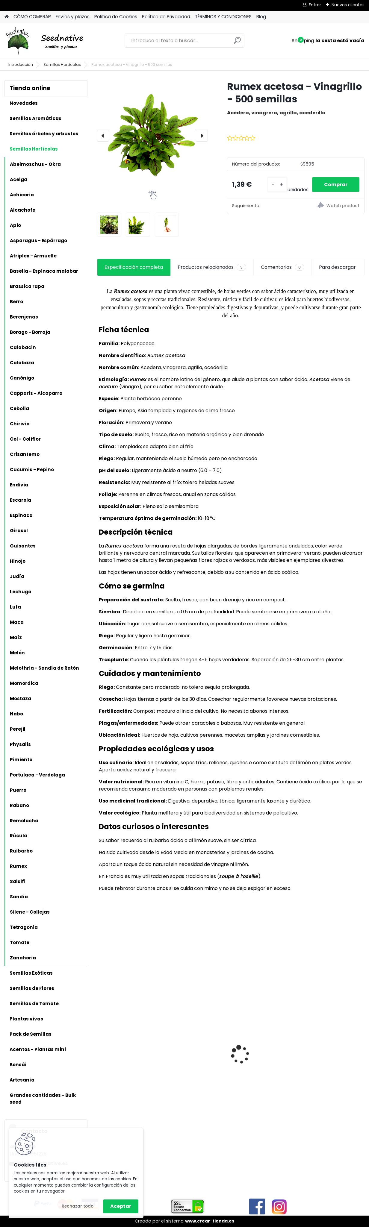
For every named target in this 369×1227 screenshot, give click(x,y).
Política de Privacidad (166, 16)
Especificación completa (134, 267)
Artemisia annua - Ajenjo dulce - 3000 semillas (123, 1073)
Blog (261, 16)
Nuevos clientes (348, 5)
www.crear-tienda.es (209, 1221)
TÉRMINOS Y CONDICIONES (223, 16)
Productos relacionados (212, 267)
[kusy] (277, 184)
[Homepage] (6, 17)
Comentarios (282, 267)
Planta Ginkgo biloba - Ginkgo (195, 1033)
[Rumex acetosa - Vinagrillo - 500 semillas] (152, 135)
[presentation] (103, 136)
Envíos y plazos (73, 16)
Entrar (315, 5)
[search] (237, 42)
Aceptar (120, 1206)
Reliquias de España (260, 1028)
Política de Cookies (115, 16)
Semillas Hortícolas (62, 64)
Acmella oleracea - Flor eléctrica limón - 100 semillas (332, 1034)
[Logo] (45, 41)
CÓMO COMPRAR (32, 16)
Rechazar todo (77, 1206)
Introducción (20, 64)
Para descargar (337, 267)
